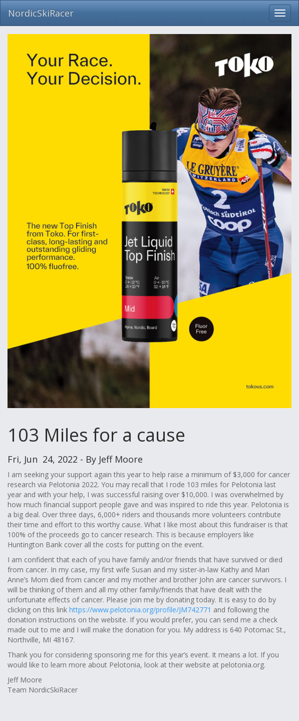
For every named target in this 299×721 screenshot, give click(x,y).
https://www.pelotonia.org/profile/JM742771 (140, 609)
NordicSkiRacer (41, 13)
